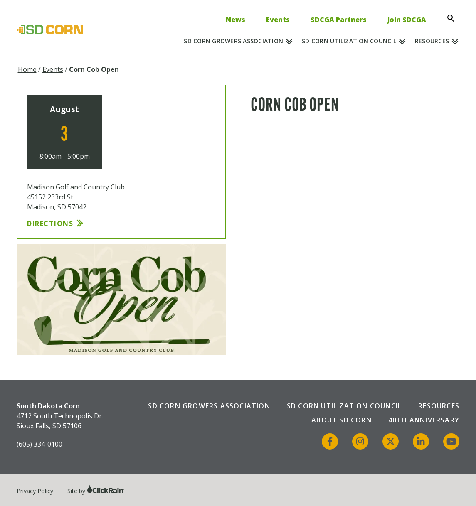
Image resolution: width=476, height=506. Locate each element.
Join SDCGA (406, 19)
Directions (50, 223)
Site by (95, 491)
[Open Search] (453, 18)
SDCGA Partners (339, 19)
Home (27, 69)
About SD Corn (341, 420)
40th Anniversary (423, 420)
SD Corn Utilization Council (349, 41)
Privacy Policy (35, 491)
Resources (432, 41)
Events (278, 19)
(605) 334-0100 (39, 444)
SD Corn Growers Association (233, 41)
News (235, 19)
